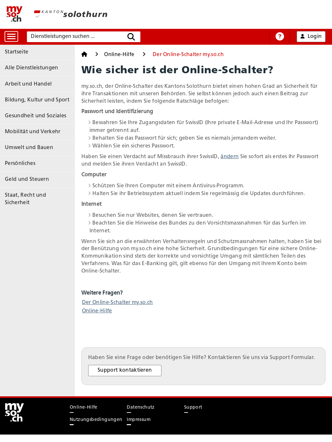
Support (193, 415)
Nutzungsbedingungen (96, 427)
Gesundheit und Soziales (35, 109)
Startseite (16, 51)
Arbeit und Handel (28, 80)
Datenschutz (140, 415)
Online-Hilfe (123, 54)
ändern (241, 156)
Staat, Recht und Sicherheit (38, 182)
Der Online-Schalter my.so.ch (128, 302)
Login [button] (311, 36)
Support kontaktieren (137, 377)
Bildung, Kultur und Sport (37, 95)
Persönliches (20, 153)
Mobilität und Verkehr (33, 124)
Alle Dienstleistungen (31, 66)
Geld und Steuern (27, 167)
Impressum (138, 427)
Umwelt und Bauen (29, 138)
